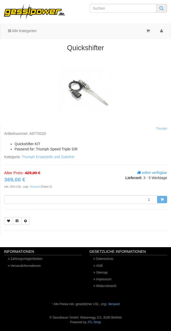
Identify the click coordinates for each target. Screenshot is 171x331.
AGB (99, 266)
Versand (35, 186)
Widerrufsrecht (106, 286)
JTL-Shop (94, 322)
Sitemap (101, 272)
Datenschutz (104, 259)
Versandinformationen (26, 266)
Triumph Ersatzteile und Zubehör (48, 157)
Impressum (103, 279)
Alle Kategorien (22, 31)
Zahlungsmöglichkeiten (27, 259)
